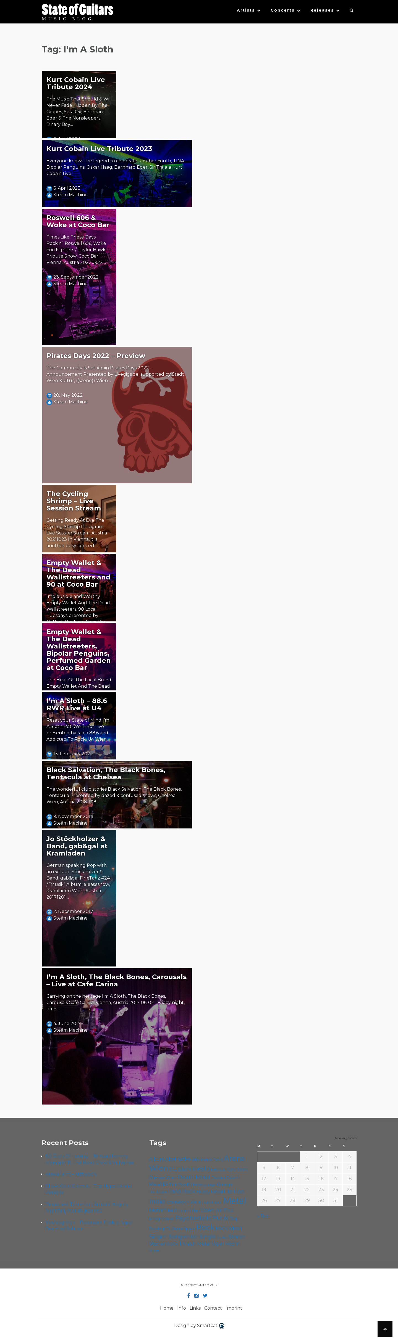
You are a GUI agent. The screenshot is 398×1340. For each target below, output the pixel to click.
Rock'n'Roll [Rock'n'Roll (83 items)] (229, 1228)
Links (195, 1308)
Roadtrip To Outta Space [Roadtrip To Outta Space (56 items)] (172, 1228)
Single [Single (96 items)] (207, 1236)
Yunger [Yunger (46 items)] (155, 1250)
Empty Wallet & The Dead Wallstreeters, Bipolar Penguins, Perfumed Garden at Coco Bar (78, 650)
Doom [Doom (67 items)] (218, 1177)
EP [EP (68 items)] (165, 1184)
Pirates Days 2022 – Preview (95, 356)
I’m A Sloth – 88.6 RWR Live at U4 (76, 704)
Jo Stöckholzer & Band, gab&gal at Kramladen (77, 846)
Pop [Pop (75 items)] (229, 1210)
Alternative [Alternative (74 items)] (178, 1159)
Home (167, 1308)
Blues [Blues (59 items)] (212, 1169)
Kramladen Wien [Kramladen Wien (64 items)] (183, 1202)
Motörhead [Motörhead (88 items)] (163, 1210)
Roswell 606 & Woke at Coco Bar (77, 221)
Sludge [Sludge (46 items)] (222, 1237)
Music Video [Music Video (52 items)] (189, 1211)
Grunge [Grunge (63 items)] (225, 1184)
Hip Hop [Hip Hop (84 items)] (234, 1191)
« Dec (263, 1216)
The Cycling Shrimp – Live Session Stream (73, 501)
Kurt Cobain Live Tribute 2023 (99, 149)
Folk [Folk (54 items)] (173, 1184)
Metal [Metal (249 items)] (235, 1201)
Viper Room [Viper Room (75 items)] (226, 1243)
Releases (322, 10)
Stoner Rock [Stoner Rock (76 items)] (163, 1243)
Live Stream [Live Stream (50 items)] (212, 1202)
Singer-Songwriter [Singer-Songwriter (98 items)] (173, 1236)
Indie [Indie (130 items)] (157, 1201)
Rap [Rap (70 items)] (234, 1218)
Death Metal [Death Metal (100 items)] (194, 1177)
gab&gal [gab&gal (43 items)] (210, 1185)
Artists (246, 10)
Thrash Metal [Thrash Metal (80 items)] (195, 1243)
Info (181, 1308)
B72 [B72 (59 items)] (173, 1169)
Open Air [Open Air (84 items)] (212, 1210)
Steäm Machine (70, 194)
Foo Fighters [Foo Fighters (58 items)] (190, 1184)
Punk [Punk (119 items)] (221, 1218)
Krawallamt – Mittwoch (71, 1174)
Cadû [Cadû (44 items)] (222, 1170)
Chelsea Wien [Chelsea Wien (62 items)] (163, 1177)
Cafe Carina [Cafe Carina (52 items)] (237, 1169)
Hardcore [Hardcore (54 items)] (158, 1192)
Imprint (234, 1308)
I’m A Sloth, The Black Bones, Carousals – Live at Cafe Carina (116, 980)
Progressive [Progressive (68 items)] (161, 1218)
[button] (352, 11)
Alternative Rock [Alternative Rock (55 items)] (207, 1159)
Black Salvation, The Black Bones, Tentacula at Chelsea (106, 773)
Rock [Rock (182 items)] (205, 1227)
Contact (213, 1308)
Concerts (283, 10)
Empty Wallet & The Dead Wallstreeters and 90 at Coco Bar (78, 573)
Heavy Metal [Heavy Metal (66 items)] (209, 1191)
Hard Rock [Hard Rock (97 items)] (181, 1191)
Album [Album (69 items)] (156, 1159)
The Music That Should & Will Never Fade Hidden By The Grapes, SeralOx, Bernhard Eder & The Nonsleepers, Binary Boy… (79, 111)
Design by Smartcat (199, 1326)
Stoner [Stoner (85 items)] (237, 1236)
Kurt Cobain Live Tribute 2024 (75, 83)
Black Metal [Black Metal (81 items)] (192, 1169)
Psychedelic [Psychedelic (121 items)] (193, 1218)
